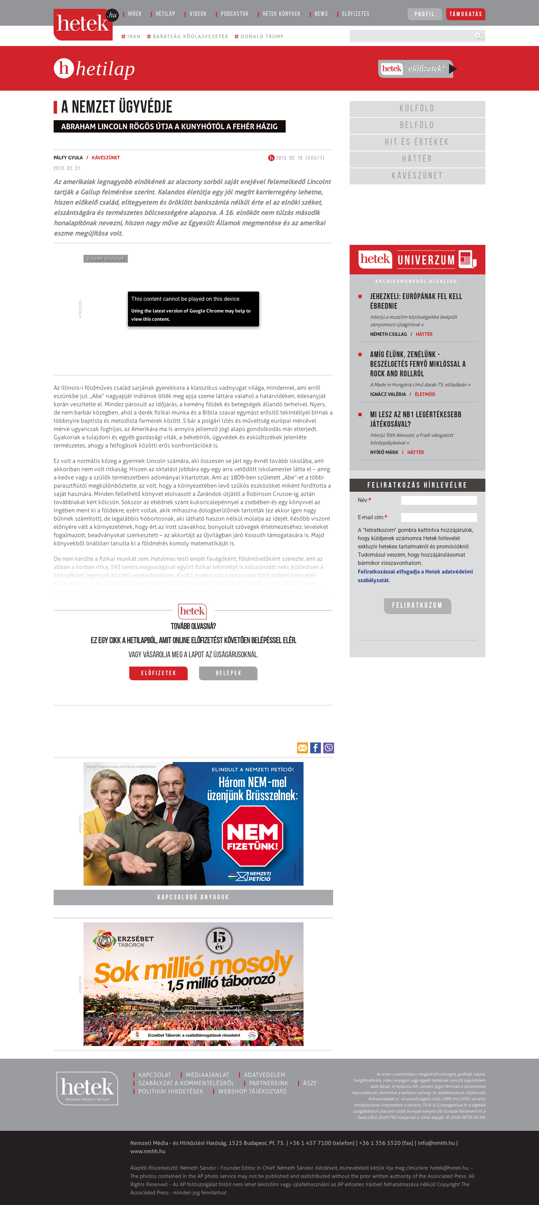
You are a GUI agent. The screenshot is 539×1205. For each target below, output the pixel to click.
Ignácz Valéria (388, 394)
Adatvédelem (265, 1074)
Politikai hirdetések (171, 1091)
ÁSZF (310, 1083)
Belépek (229, 673)
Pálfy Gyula (68, 157)
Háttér (424, 334)
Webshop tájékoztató (252, 1091)
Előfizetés (356, 14)
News (321, 14)
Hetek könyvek (282, 14)
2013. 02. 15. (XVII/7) (296, 158)
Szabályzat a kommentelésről (186, 1083)
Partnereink (268, 1083)
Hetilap (166, 14)
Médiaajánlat (207, 1074)
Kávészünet (106, 157)
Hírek (135, 14)
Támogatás (466, 14)
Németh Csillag (388, 334)
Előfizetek (159, 673)
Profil (425, 14)
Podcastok (235, 14)
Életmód (425, 394)
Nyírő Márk (384, 452)
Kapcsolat (155, 1074)
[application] (194, 309)
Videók (198, 14)
